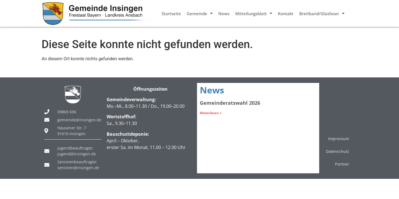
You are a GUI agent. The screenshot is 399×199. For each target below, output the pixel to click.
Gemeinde (200, 13)
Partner (342, 164)
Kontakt (285, 13)
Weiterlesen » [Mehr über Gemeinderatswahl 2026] (211, 113)
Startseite (171, 13)
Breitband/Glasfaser (321, 13)
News (223, 13)
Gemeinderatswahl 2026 (230, 103)
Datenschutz (337, 151)
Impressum (338, 138)
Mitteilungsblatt (253, 13)
